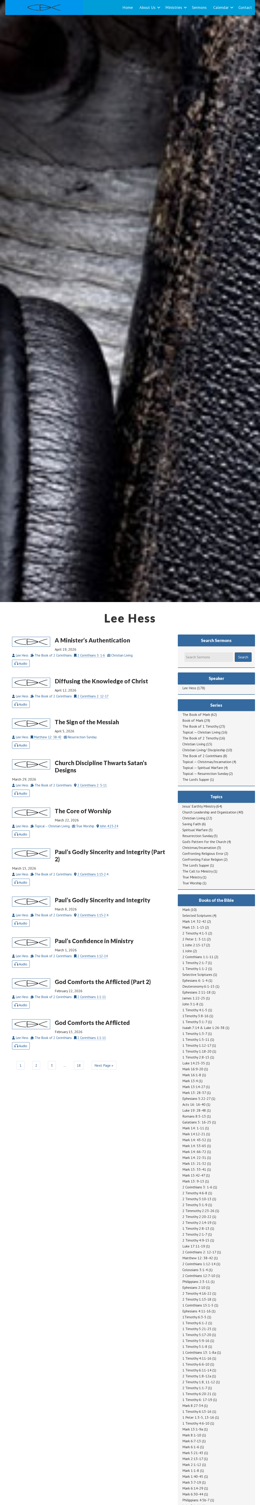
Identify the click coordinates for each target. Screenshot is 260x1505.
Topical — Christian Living (201, 732)
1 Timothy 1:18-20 (196, 1051)
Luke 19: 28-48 (194, 1110)
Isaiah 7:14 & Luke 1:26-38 (203, 1027)
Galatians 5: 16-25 (196, 1122)
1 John (187, 951)
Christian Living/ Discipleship (203, 750)
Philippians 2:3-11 (196, 1281)
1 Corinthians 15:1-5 (197, 1305)
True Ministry (192, 877)
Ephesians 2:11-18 (196, 992)
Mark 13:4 (190, 1081)
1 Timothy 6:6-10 (195, 1364)
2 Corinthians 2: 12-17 (93, 696)
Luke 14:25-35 (193, 1063)
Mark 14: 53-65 (194, 1145)
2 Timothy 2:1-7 (194, 1234)
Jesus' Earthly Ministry (198, 806)
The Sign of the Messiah (87, 722)
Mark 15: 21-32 (194, 1163)
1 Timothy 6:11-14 (196, 1370)
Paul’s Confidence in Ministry (94, 940)
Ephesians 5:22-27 (196, 1098)
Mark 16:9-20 (192, 1069)
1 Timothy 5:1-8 (194, 1346)
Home (127, 7)
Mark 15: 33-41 (194, 1169)
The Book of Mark (196, 714)
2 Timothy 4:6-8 (194, 1193)
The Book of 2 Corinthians (202, 756)
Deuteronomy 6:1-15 (198, 986)
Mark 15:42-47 (193, 1175)
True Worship (192, 883)
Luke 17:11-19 (193, 1246)
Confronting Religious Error (202, 853)
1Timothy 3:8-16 (195, 1016)
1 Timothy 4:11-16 (196, 1358)
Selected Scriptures (197, 915)
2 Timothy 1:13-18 (196, 1299)
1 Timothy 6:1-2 (194, 1323)
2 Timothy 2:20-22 (196, 1216)
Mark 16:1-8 (191, 1075)
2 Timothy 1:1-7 (194, 1388)
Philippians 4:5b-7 (195, 1500)
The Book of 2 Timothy (200, 738)
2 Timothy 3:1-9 (194, 1205)
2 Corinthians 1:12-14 (92, 956)
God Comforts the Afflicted (92, 1022)
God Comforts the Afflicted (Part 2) (103, 981)
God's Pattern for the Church (204, 841)
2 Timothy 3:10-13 (196, 1199)
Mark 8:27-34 (192, 1405)
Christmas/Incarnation (199, 847)
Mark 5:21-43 (192, 1452)
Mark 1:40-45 (192, 1476)
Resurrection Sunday (197, 835)
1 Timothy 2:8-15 (195, 1057)
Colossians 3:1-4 (195, 1269)
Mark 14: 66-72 (194, 1151)
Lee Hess (189, 688)
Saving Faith (191, 824)
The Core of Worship (83, 811)
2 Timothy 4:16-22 (196, 1293)
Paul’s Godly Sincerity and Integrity (102, 900)
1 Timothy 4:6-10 (195, 1423)
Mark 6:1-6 (190, 1447)
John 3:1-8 (190, 1004)
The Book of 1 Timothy (200, 726)
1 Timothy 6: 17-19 (197, 1399)
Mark (186, 909)
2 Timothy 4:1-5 (194, 933)
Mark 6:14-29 (192, 1488)
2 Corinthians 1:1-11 (91, 997)
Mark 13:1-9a (192, 1429)
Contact (245, 7)
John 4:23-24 (109, 826)
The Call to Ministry (197, 871)
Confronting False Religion (202, 859)
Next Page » (103, 1065)
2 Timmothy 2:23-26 (198, 1210)
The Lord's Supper (195, 779)
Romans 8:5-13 (194, 1116)
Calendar (221, 7)
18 (79, 1065)
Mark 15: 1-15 (193, 927)
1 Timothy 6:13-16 (196, 1411)
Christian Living (193, 744)
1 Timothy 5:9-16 (195, 1340)
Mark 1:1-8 (190, 1470)
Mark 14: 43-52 (194, 1140)
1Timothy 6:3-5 (194, 1317)
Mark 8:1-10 (191, 1435)
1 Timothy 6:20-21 (196, 1393)
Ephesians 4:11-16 (196, 1311)
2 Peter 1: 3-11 (194, 939)
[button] (159, 7)
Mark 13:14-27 (193, 1086)
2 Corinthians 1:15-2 (91, 874)
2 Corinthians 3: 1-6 (91, 655)
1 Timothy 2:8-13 (195, 1228)
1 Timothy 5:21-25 (196, 1328)
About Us (147, 7)
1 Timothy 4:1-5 (194, 1010)
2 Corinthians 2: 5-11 (92, 785)
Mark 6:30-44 (192, 1494)
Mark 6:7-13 (191, 1441)
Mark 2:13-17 (192, 1458)
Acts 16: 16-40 (194, 1104)
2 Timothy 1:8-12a (196, 1376)
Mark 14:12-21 (193, 1134)
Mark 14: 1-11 (193, 1128)
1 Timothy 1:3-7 (194, 1033)
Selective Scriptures (197, 974)
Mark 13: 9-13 (193, 1181)
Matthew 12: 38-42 (48, 737)
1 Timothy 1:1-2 (194, 968)
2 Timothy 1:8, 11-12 (198, 1382)
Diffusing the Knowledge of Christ (101, 681)
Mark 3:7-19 (191, 1482)
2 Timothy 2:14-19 (196, 1222)
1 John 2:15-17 (193, 945)
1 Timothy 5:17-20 (196, 1334)
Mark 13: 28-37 (194, 1092)
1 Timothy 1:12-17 (196, 1045)
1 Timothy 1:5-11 (195, 1039)
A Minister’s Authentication (92, 640)
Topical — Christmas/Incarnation (206, 761)
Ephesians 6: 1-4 (195, 980)
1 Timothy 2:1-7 (194, 962)
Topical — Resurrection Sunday (205, 773)
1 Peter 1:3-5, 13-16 (198, 1417)
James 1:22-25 (193, 998)
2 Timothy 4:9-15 (195, 1240)
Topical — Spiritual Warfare (202, 767)
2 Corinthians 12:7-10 (198, 1275)
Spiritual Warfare (195, 830)
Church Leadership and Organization (209, 812)
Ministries (173, 7)
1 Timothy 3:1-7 (194, 1021)
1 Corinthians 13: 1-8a (199, 1352)
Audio (21, 663)
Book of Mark (192, 720)
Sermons (199, 7)
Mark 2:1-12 (191, 1464)
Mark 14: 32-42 (194, 921)
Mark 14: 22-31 (194, 1157)
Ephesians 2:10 (193, 1287)
